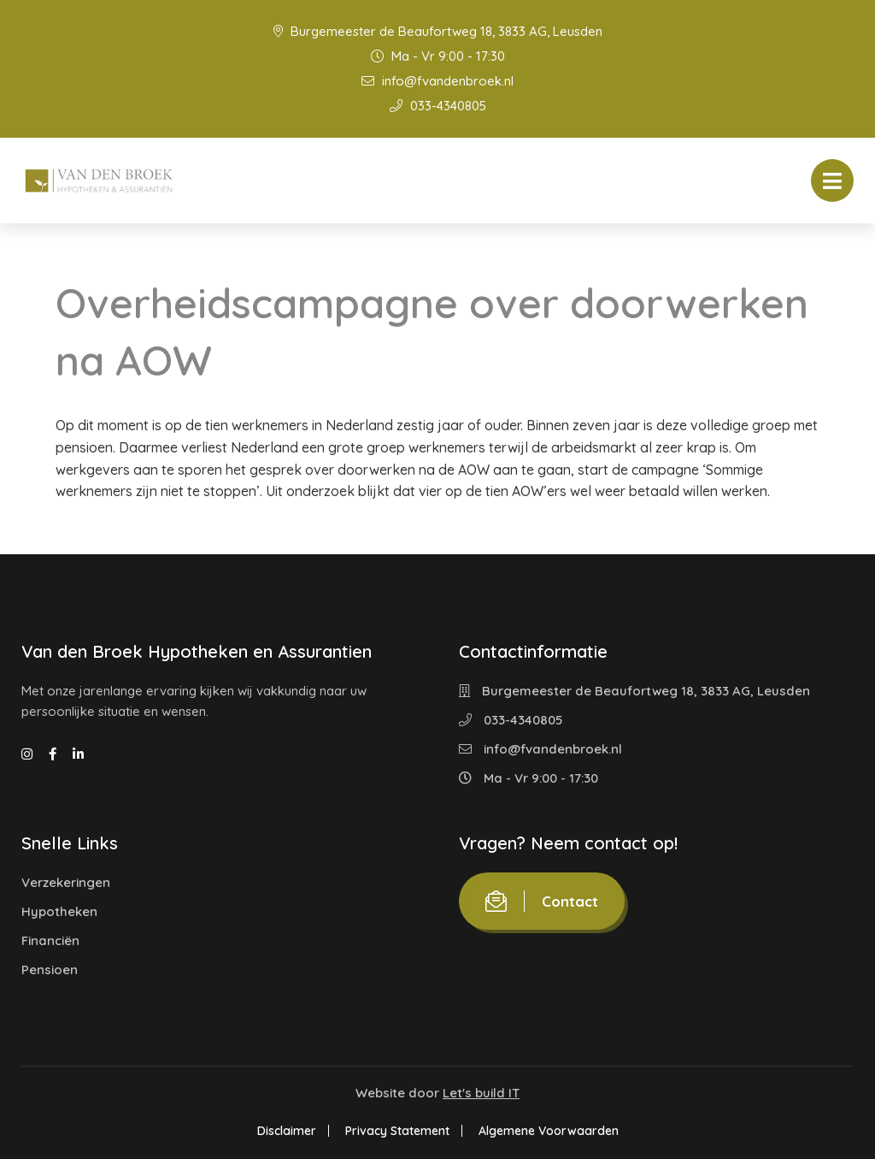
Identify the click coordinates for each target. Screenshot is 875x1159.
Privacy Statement (397, 1130)
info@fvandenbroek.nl (437, 81)
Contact (541, 901)
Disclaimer (286, 1130)
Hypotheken (59, 911)
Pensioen (49, 969)
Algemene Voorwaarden (549, 1130)
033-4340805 (438, 106)
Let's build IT (481, 1093)
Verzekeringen (65, 882)
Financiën (50, 940)
